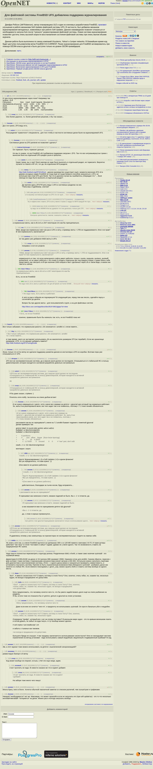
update (43, 80)
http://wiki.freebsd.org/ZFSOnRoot (32, 172)
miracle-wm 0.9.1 (126, 191)
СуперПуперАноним (39, 199)
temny (26, 169)
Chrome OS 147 (126, 232)
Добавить (127, 767)
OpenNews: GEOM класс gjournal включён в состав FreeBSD (30, 63)
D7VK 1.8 (123, 194)
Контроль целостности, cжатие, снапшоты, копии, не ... (59, 215)
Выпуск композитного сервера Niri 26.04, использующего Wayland (133, 126)
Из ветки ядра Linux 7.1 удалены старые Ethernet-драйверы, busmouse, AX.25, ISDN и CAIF (133, 138)
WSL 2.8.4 (124, 196)
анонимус (11, 651)
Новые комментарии (123, 46)
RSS (109, 91)
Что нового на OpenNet (124, 41)
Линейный (88, 91)
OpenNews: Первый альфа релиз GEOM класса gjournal (29, 69)
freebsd (19, 80)
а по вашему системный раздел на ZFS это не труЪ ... (54, 195)
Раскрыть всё (102, 91)
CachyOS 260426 (126, 226)
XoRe (20, 582)
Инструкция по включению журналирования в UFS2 (27, 61)
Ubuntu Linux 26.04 (127, 230)
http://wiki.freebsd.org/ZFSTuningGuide (21, 343)
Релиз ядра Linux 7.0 (128, 68)
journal (33, 80)
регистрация (136, 0)
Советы (133, 91)
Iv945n (13, 540)
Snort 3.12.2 (124, 214)
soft (38, 80)
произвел (102, 25)
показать (79, 195)
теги (117, 3)
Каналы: (118, 36)
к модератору (47, 96)
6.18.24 (133, 246)
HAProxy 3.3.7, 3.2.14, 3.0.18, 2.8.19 (133, 209)
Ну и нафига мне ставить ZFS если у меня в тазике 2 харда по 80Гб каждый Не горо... (68, 201)
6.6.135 (123, 248)
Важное (133, 55)
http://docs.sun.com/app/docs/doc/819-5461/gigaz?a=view (45, 307)
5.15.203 (136, 248)
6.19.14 (127, 246)
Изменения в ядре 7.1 (123, 251)
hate (25, 281)
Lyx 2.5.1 (123, 212)
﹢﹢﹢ (32, 96)
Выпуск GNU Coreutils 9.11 (130, 166)
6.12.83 (139, 246)
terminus (18, 73)
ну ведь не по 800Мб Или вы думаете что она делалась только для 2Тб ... (66, 208)
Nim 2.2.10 (124, 200)
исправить (100, 56)
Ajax (72, 91)
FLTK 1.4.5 (124, 192)
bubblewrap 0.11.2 (126, 217)
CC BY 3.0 (14, 75)
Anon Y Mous (40, 213)
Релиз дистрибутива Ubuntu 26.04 (132, 60)
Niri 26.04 (123, 182)
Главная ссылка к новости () (28, 59)
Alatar (17, 573)
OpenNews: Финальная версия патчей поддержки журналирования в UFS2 (36, 65)
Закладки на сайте (9, 765)
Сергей (9, 324)
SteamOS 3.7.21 (126, 237)
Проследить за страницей (12, 767)
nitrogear (14, 358)
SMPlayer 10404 (126, 198)
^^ (32, 114)
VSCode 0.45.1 (125, 201)
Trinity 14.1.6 (125, 180)
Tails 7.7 (123, 228)
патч (19, 51)
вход (129, 0)
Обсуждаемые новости (133, 121)
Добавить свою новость (125, 48)
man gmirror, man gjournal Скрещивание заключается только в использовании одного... (66, 521)
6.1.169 (129, 248)
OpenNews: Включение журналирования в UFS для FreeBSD (31, 67)
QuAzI (38, 206)
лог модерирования (107, 704)
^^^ (35, 114)
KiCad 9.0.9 (124, 203)
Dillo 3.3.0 (124, 185)
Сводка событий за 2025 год (126, 83)
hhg (12, 331)
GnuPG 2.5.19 (125, 207)
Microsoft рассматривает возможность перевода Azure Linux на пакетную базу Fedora (132, 161)
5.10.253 (143, 248)
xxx (22, 227)
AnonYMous (31, 291)
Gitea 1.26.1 (124, 187)
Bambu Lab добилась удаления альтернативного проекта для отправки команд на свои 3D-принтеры (131, 132)
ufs (28, 80)
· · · (36, 96)
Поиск (112, 3)
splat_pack (33, 192)
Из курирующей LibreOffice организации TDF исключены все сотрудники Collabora (133, 71)
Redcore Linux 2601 (127, 225)
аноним (20, 220)
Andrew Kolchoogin (23, 147)
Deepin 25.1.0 (125, 241)
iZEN (25, 453)
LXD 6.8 (123, 210)
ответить (26, 96)
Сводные (135, 38)
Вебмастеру (147, 767)
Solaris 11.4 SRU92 (127, 234)
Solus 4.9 (123, 235)
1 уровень (79, 91)
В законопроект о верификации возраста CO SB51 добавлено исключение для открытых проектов (133, 145)
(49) (15, 91)
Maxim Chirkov (146, 765)
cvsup (13, 114)
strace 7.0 (124, 184)
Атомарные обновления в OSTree (136, 113)
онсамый (18, 665)
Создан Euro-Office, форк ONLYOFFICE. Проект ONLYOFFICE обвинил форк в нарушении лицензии (133, 78)
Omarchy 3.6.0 (125, 223)
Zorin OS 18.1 (125, 239)
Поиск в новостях (122, 43)
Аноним (9, 123)
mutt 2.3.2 (123, 189)
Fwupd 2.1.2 (124, 205)
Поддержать (136, 767)
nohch (13, 130)
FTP (124, 19)
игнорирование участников (92, 704)
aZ (8, 96)
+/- (94, 91)
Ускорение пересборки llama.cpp (136, 110)
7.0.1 (122, 246)
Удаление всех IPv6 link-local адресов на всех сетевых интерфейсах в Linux (134, 106)
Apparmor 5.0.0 (126, 216)
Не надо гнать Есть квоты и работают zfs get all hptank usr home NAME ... (58, 284)
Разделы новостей (122, 38)
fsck (24, 80)
